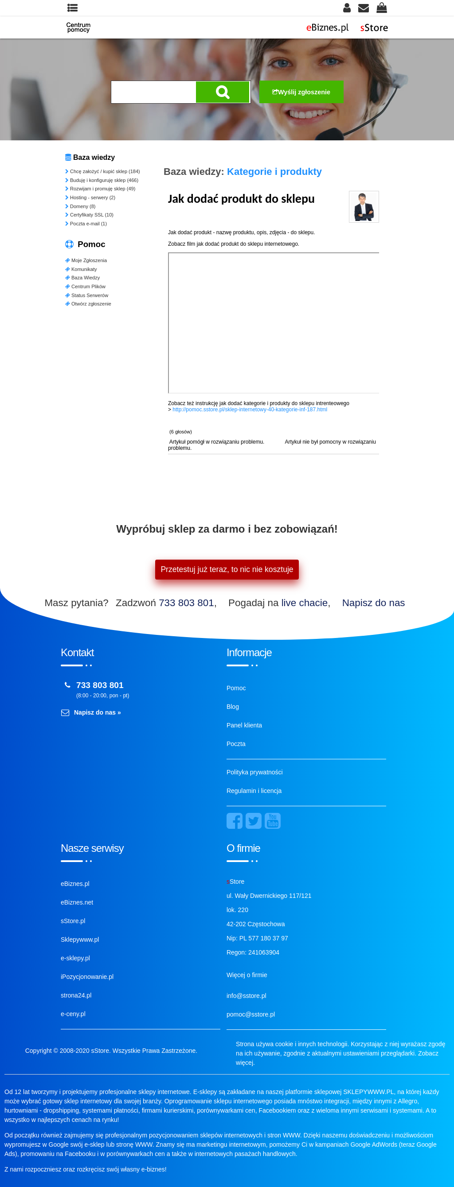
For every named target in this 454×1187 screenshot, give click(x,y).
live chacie (305, 602)
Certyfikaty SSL (89, 214)
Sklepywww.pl (80, 939)
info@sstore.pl (246, 995)
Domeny (80, 206)
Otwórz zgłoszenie (88, 303)
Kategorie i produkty (274, 171)
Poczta (236, 743)
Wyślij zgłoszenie (301, 92)
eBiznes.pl (75, 883)
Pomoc (236, 688)
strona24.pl (76, 995)
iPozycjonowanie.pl (87, 976)
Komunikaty (81, 269)
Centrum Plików (85, 286)
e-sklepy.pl (75, 958)
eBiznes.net (77, 902)
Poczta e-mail (86, 223)
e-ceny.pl (73, 1013)
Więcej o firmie (247, 974)
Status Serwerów (86, 295)
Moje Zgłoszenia (86, 260)
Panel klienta (244, 725)
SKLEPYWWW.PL (368, 1091)
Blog (233, 706)
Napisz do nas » (97, 712)
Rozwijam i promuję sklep (100, 188)
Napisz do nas (373, 602)
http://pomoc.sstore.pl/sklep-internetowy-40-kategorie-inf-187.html (249, 409)
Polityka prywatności (255, 772)
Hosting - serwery (90, 197)
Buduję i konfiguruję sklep (101, 180)
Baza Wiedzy (82, 277)
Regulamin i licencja (254, 790)
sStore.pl (73, 920)
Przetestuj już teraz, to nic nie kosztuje (226, 569)
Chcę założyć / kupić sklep (102, 171)
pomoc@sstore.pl (251, 1014)
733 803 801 (186, 602)
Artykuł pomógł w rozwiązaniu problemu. (217, 442)
